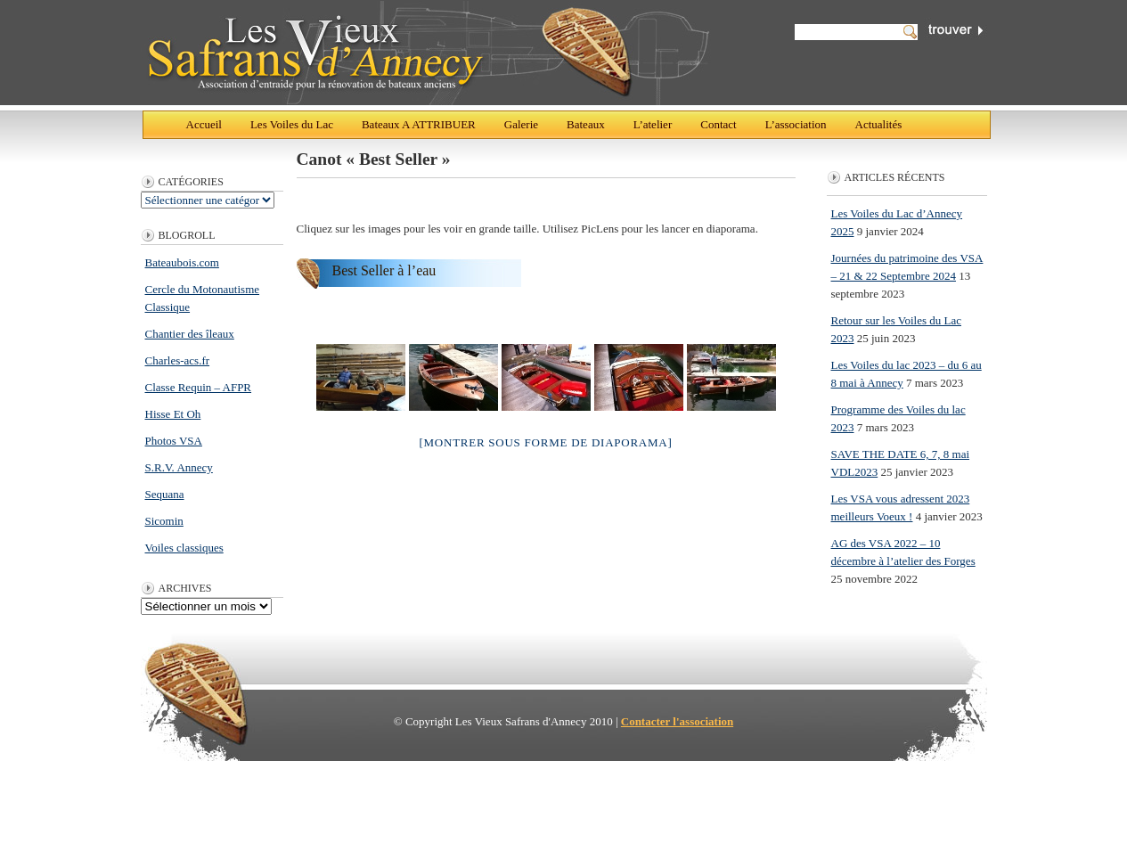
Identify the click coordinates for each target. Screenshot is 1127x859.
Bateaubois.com (182, 262)
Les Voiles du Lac (291, 124)
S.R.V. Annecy (179, 467)
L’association (796, 124)
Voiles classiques (184, 547)
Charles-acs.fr (177, 360)
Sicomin (164, 521)
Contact (718, 124)
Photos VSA (173, 440)
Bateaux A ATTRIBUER (419, 124)
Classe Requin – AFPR (198, 387)
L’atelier (653, 124)
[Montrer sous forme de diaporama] (545, 442)
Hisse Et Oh (173, 414)
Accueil (204, 124)
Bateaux (586, 124)
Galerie (521, 124)
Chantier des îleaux (189, 333)
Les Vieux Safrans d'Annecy (427, 52)
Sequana (164, 494)
